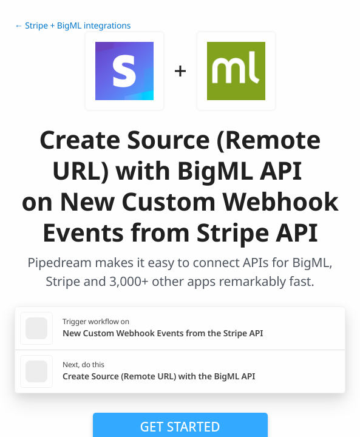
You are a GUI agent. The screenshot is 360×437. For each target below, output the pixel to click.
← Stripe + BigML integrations (73, 26)
